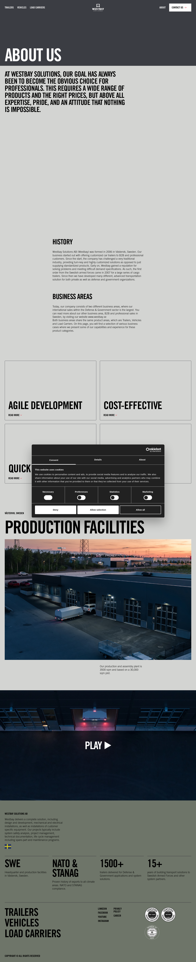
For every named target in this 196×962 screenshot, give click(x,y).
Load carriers (37, 7)
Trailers (9, 7)
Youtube (102, 916)
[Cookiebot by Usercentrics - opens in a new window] (148, 450)
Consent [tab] (53, 460)
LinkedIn (102, 908)
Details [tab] (98, 459)
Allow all (140, 510)
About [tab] (142, 459)
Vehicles (21, 7)
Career (117, 915)
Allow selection (98, 510)
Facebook (103, 912)
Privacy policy (118, 910)
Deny (55, 510)
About (162, 7)
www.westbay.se (97, 316)
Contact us (177, 7)
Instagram (103, 920)
